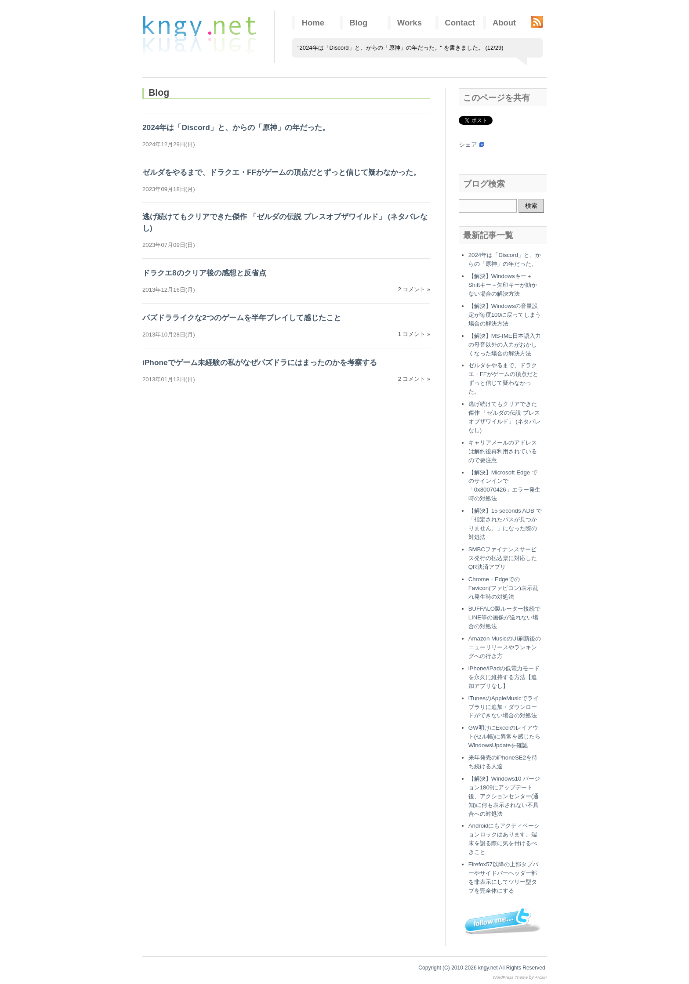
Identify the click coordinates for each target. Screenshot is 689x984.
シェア (468, 144)
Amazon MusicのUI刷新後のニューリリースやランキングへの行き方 (504, 647)
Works (409, 22)
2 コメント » (414, 289)
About (504, 22)
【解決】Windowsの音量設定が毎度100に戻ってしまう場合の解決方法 (504, 315)
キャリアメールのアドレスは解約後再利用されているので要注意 (502, 451)
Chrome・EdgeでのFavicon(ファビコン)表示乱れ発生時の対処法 (503, 588)
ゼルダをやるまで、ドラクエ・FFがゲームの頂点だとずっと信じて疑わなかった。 (281, 172)
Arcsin (541, 977)
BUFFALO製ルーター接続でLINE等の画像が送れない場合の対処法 (504, 617)
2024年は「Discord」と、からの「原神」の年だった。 (236, 127)
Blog (358, 22)
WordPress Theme (510, 977)
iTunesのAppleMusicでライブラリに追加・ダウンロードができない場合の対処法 (503, 707)
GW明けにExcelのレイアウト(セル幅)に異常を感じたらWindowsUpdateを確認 (504, 736)
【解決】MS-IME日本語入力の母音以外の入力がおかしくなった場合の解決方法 (504, 345)
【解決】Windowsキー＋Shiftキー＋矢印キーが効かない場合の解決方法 (502, 285)
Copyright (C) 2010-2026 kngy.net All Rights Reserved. (482, 968)
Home (313, 22)
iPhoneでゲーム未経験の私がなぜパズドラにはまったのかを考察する (259, 362)
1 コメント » (414, 334)
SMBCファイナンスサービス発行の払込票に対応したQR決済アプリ (502, 558)
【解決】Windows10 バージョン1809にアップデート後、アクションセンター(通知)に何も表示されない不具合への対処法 (504, 796)
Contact (460, 22)
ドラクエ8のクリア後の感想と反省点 (204, 272)
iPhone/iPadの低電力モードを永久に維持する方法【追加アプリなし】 (504, 677)
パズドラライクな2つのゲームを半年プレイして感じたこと (241, 317)
